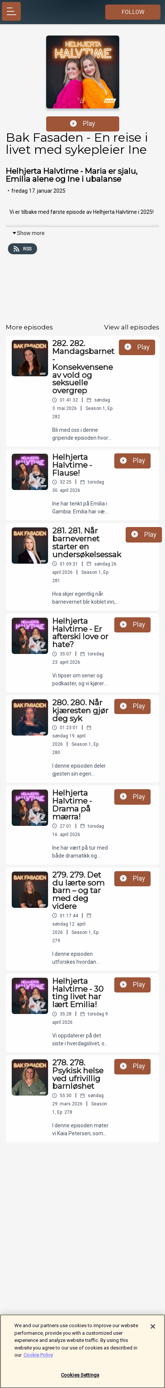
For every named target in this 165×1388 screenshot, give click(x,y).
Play (82, 123)
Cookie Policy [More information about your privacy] (38, 1358)
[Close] (153, 1329)
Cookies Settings (80, 1378)
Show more (28, 233)
